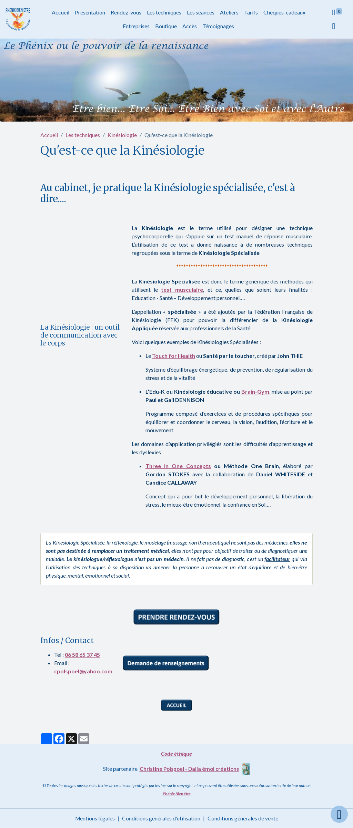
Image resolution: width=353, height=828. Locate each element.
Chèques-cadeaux (284, 12)
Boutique (166, 26)
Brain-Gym (255, 391)
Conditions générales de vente (243, 818)
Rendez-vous (126, 12)
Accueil (60, 12)
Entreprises (136, 26)
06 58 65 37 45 (82, 654)
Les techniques (164, 12)
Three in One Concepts (178, 466)
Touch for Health (173, 355)
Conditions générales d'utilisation (161, 818)
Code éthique (176, 753)
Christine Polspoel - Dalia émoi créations (189, 768)
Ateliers (229, 12)
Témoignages (218, 26)
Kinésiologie (122, 135)
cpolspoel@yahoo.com (83, 671)
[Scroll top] (339, 814)
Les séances (200, 12)
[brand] (18, 19)
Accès (190, 26)
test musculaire (182, 289)
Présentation (90, 12)
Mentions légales (94, 818)
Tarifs (251, 12)
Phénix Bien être (177, 793)
